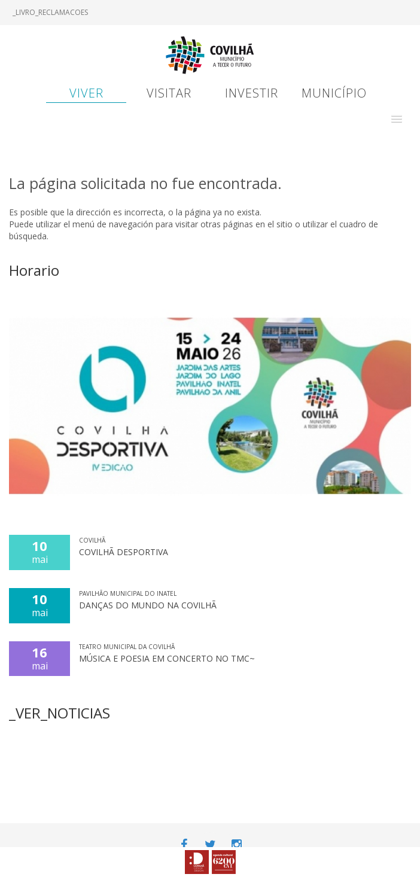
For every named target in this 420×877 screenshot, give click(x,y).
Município (334, 93)
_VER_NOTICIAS (59, 713)
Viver (86, 93)
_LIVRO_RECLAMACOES (50, 12)
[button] (396, 119)
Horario (34, 270)
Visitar (169, 93)
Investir (251, 93)
